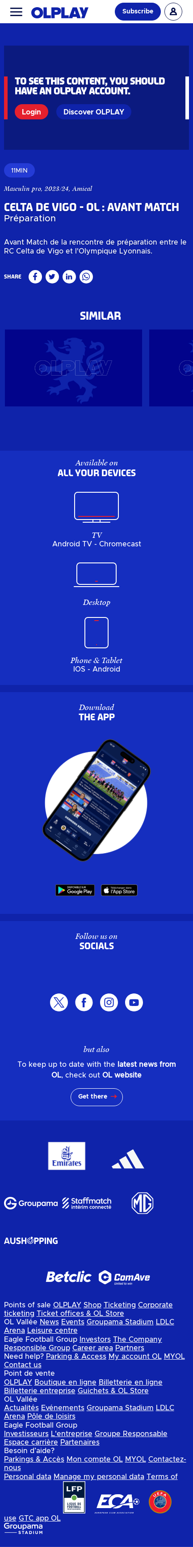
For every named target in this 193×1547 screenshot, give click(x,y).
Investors (95, 1342)
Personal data (27, 1479)
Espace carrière (31, 1445)
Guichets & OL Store (113, 1394)
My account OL (135, 1359)
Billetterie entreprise (40, 1394)
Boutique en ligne (65, 1385)
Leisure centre (52, 1333)
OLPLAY (67, 1308)
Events (72, 1325)
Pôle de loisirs (51, 1419)
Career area (92, 1351)
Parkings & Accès (34, 1462)
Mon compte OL (95, 1462)
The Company (137, 1342)
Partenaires (80, 1445)
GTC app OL (40, 1521)
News (49, 1325)
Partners (129, 1351)
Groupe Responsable (131, 1437)
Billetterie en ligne (131, 1385)
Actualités (21, 1411)
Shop (92, 1308)
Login (31, 112)
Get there (92, 1100)
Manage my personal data (99, 1479)
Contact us (23, 1368)
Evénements (62, 1411)
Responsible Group (37, 1351)
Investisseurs (26, 1437)
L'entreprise (71, 1437)
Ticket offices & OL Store (80, 1316)
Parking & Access (76, 1359)
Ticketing (120, 1308)
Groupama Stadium (120, 1325)
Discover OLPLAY (93, 112)
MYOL (174, 1359)
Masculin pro (22, 195)
